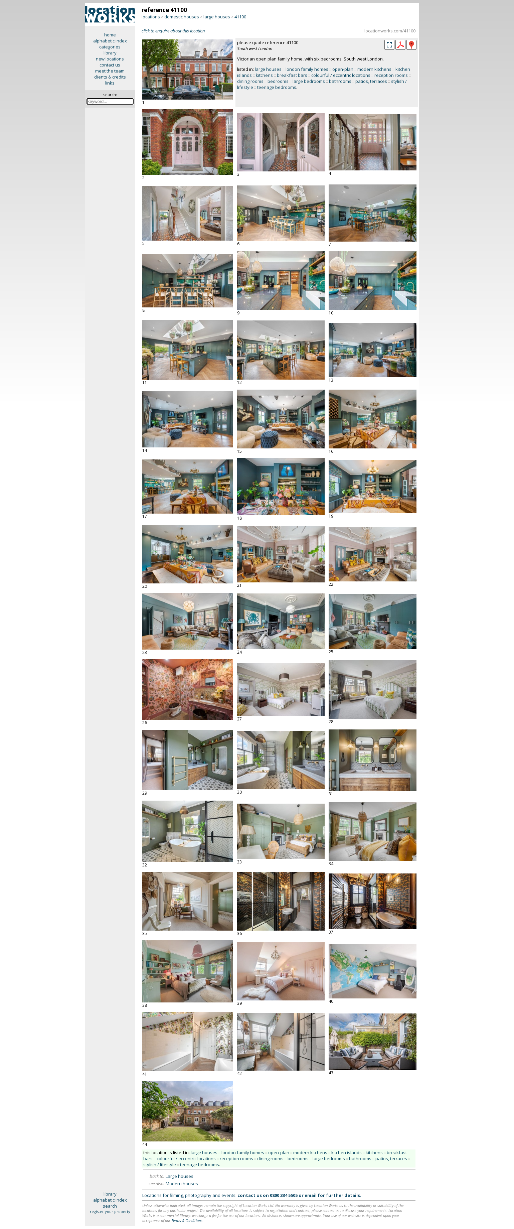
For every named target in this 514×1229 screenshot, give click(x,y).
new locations (110, 59)
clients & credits (110, 77)
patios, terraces (371, 81)
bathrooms (340, 81)
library (110, 53)
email (311, 1195)
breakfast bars (292, 75)
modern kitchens (374, 69)
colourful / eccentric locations (340, 75)
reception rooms (391, 75)
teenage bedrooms (276, 87)
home (110, 35)
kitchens (264, 75)
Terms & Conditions (186, 1220)
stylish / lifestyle (159, 1165)
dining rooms (250, 81)
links (110, 83)
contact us (110, 65)
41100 (240, 17)
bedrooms (278, 81)
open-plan (342, 69)
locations (151, 17)
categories (110, 47)
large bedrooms (309, 81)
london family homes (307, 69)
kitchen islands (346, 1152)
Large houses (179, 1176)
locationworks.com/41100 (389, 31)
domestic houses (181, 17)
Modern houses (182, 1184)
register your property (110, 1211)
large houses (216, 17)
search (110, 1206)
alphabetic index (110, 41)
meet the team (110, 71)
